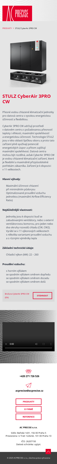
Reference (29, 416)
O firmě (28, 409)
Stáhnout (42, 295)
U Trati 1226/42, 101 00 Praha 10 (34, 435)
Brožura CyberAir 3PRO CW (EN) (17, 295)
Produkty (7, 28)
